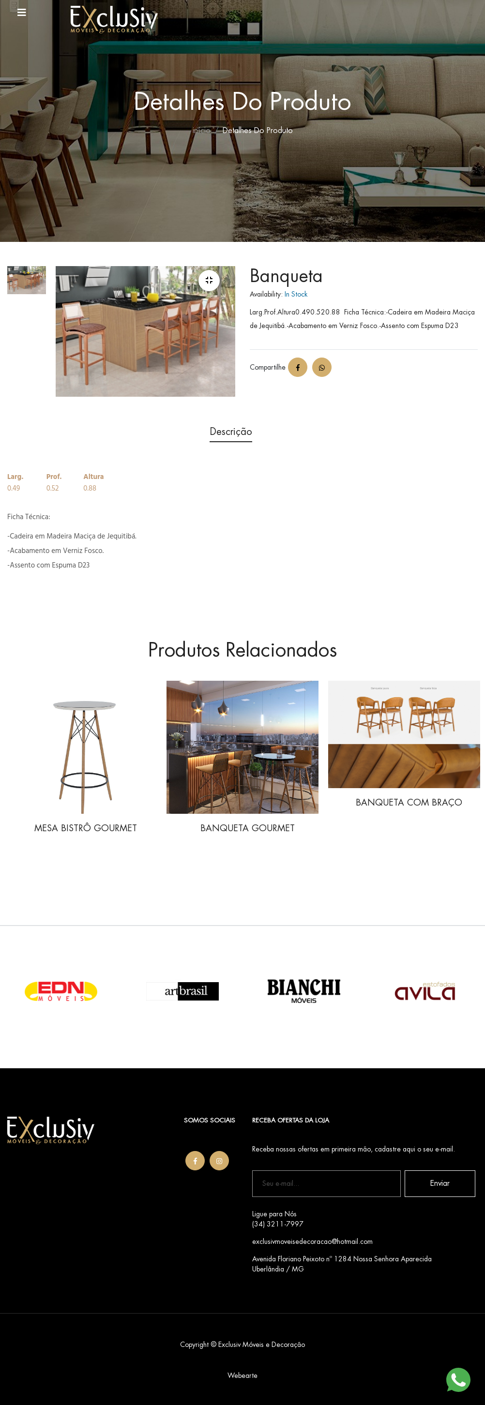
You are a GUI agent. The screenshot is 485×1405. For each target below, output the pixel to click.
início (202, 131)
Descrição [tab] (231, 432)
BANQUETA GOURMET (247, 828)
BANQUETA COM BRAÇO (409, 802)
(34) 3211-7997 (277, 1224)
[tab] (26, 290)
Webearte (242, 1375)
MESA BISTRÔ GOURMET (85, 828)
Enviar (440, 1183)
